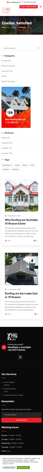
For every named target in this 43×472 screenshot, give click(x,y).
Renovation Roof (7, 71)
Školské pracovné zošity (10, 390)
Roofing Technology (8, 81)
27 (36, 314)
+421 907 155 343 (29, 2)
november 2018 (6, 153)
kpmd (9, 240)
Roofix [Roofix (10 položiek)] (32, 165)
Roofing (4, 76)
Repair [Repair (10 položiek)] (25, 165)
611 (36, 240)
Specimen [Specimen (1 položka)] (15, 169)
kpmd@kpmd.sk (15, 2)
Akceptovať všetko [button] (23, 467)
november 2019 (6, 148)
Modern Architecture (8, 66)
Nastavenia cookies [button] (9, 467)
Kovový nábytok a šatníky (9, 383)
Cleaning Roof (6, 61)
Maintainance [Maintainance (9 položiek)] (7, 165)
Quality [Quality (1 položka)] (17, 165)
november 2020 (6, 143)
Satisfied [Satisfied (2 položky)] (6, 169)
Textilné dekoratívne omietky (13, 395)
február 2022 (5, 138)
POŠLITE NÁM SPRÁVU (28, 7)
